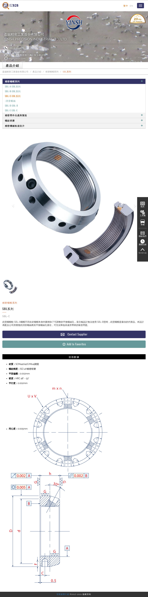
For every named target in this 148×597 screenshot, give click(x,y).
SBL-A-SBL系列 (13, 86)
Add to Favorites (74, 344)
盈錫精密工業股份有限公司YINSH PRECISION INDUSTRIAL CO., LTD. (35, 36)
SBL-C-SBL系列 (13, 96)
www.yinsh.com (15, 58)
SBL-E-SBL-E (11, 110)
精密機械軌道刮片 (74, 125)
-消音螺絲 (10, 100)
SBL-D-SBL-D (11, 105)
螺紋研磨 (74, 120)
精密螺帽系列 (52, 72)
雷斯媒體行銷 (63, 594)
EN (131, 5)
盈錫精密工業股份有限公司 (15, 72)
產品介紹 (37, 72)
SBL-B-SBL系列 (13, 91)
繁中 (125, 5)
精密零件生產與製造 (74, 115)
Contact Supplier (74, 334)
